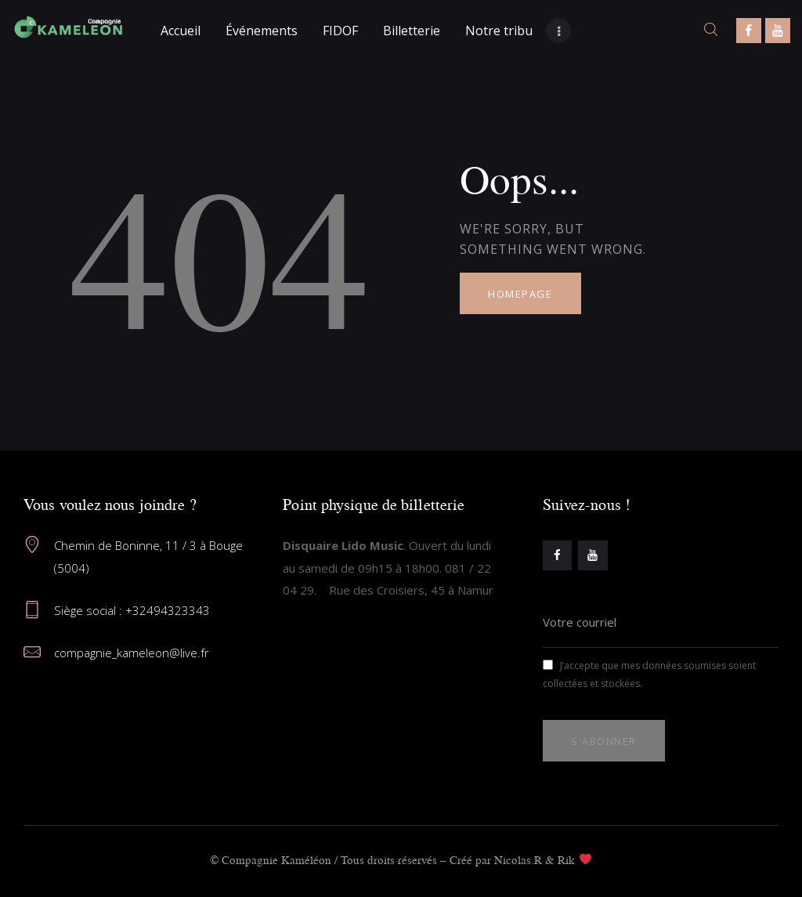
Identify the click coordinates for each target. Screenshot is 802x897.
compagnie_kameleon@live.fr (131, 652)
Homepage (520, 294)
